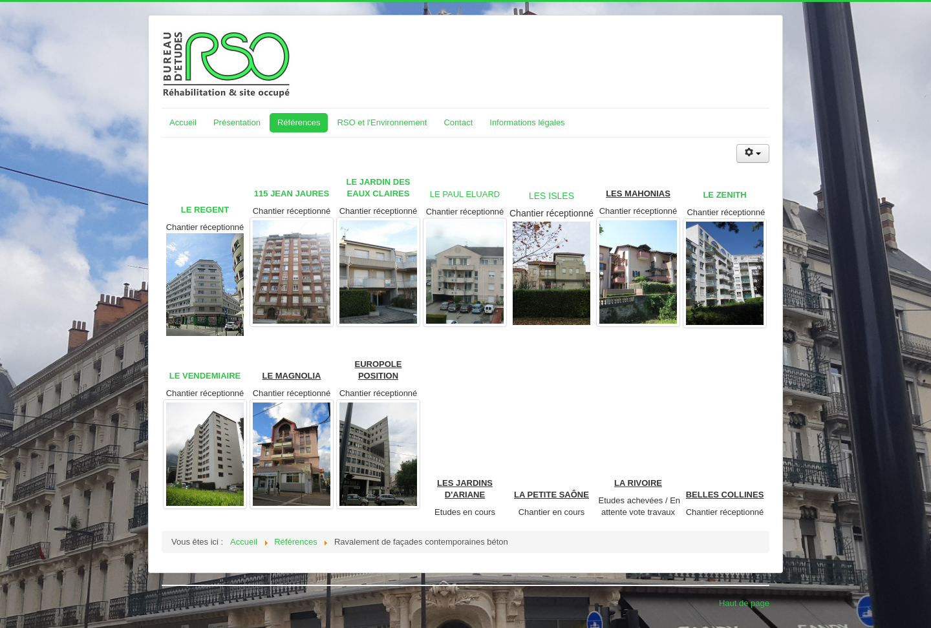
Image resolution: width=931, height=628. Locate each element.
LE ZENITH (724, 195)
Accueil (183, 122)
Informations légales (526, 122)
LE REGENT (205, 210)
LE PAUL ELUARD (465, 194)
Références (298, 122)
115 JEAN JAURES (291, 193)
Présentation (237, 122)
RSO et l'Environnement (382, 122)
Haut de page (744, 603)
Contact (458, 122)
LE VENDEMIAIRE (205, 376)
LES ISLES (551, 196)
